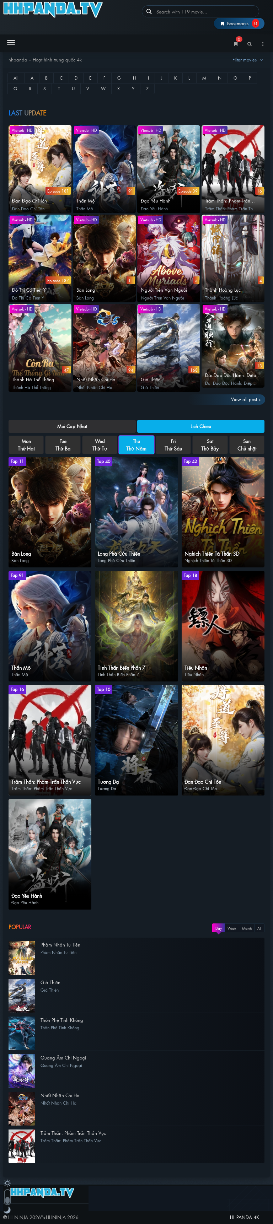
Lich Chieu (201, 426)
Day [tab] (218, 928)
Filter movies (248, 59)
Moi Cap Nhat (72, 426)
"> (43, 1217)
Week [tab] (232, 928)
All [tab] (259, 928)
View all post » (246, 399)
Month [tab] (247, 928)
